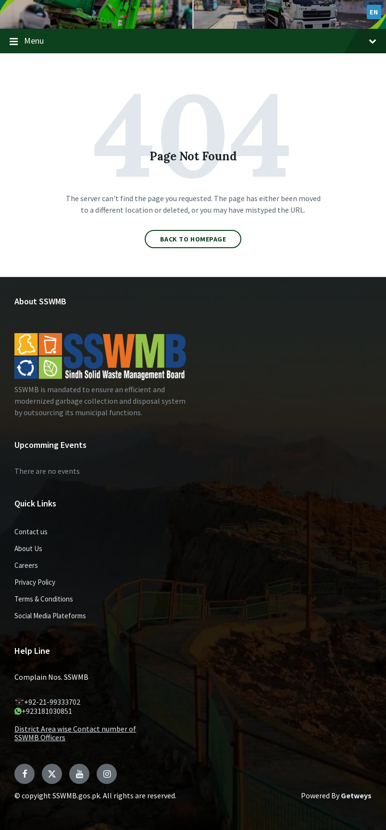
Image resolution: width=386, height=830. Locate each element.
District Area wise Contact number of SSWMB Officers (75, 733)
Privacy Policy (34, 582)
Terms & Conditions (43, 598)
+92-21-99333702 (47, 702)
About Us (28, 548)
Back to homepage (193, 239)
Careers (26, 565)
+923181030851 (43, 711)
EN (374, 12)
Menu (193, 41)
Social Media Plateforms (50, 615)
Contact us (31, 531)
